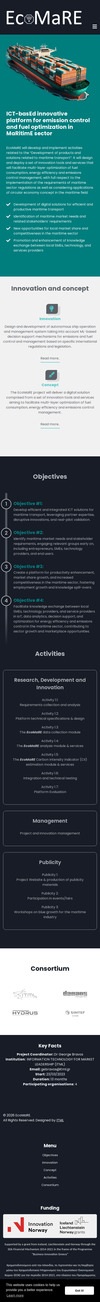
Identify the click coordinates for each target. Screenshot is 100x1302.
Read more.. (50, 358)
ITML (60, 1120)
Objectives (50, 1155)
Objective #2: (28, 533)
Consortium (50, 1185)
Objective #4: (28, 600)
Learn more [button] (15, 1295)
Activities (50, 1177)
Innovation (50, 318)
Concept (50, 384)
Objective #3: (28, 566)
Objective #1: (28, 503)
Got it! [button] (79, 1290)
